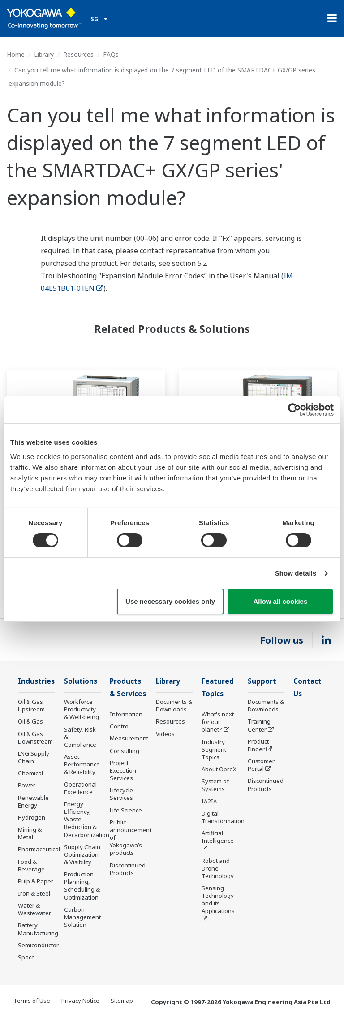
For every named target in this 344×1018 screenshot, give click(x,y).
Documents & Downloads (174, 706)
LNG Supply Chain (33, 758)
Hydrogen (31, 818)
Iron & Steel (34, 894)
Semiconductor (38, 946)
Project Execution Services (123, 771)
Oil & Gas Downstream (35, 738)
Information (126, 715)
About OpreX (219, 770)
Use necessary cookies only (170, 601)
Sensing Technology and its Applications (218, 900)
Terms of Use (31, 1001)
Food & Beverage (31, 865)
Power (26, 786)
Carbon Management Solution (82, 917)
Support (262, 681)
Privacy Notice (80, 1001)
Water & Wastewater (34, 909)
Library (44, 54)
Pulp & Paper (35, 882)
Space (26, 958)
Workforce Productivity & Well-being (81, 709)
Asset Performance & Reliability (82, 764)
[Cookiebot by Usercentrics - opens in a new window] (294, 409)
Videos (165, 734)
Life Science (126, 811)
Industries (36, 681)
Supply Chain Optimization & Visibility (82, 855)
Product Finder (258, 745)
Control (120, 727)
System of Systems (215, 786)
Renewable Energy (33, 802)
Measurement (129, 739)
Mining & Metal (30, 833)
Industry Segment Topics (214, 750)
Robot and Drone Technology (218, 868)
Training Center (259, 725)
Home (16, 54)
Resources (78, 54)
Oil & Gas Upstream (31, 706)
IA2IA (209, 802)
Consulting (124, 752)
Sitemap (122, 1001)
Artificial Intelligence (218, 838)
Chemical (30, 774)
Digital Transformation (223, 818)
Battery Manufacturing (38, 929)
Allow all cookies (280, 601)
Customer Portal (261, 765)
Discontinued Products (128, 869)
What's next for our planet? (218, 722)
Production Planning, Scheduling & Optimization (82, 886)
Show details (296, 573)
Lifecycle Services (121, 795)
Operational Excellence (80, 788)
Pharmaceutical (39, 850)
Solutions (80, 681)
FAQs (111, 54)
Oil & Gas (30, 722)
